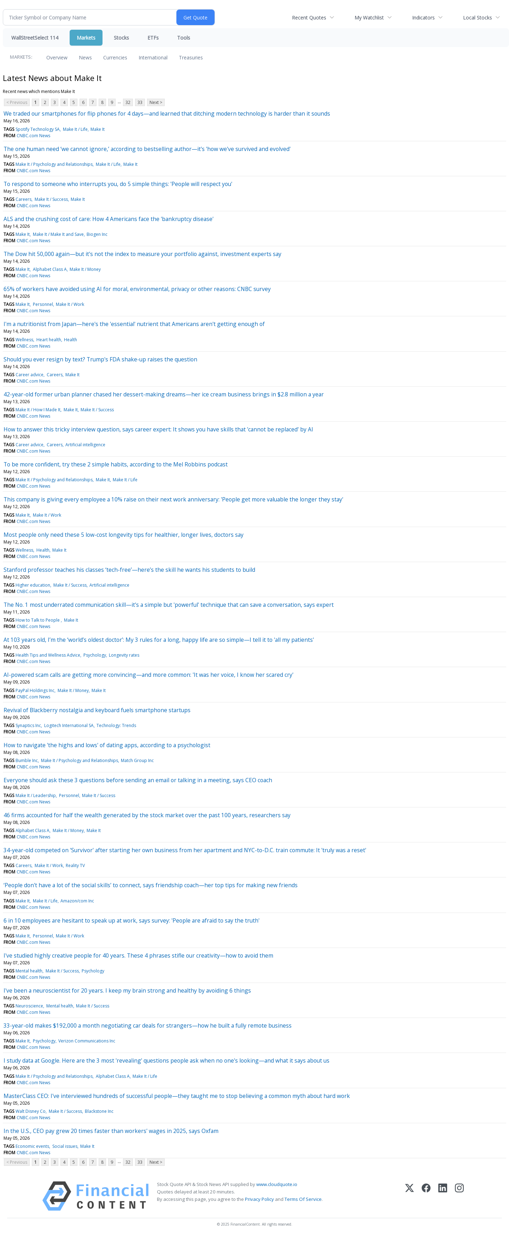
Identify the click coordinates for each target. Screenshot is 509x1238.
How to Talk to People (38, 620)
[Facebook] (426, 1196)
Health (70, 340)
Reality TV (75, 865)
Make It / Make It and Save (58, 234)
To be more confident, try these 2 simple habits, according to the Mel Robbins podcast (116, 464)
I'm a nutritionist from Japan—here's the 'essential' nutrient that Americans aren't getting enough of (134, 324)
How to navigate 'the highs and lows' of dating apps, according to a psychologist (107, 745)
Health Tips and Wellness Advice (48, 655)
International (153, 57)
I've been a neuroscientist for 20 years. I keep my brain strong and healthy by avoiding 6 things (127, 990)
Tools (183, 37)
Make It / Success (51, 199)
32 (127, 102)
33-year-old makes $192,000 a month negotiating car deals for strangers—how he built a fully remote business (148, 1025)
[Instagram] (459, 1196)
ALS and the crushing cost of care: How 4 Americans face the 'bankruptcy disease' (108, 219)
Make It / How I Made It (38, 410)
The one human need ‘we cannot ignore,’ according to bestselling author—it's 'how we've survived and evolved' (147, 149)
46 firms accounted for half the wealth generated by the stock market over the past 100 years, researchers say (147, 815)
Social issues (64, 1146)
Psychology (94, 655)
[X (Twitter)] (409, 1196)
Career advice (29, 375)
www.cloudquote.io (276, 1184)
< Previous (16, 102)
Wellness (24, 340)
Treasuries (191, 57)
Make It (97, 129)
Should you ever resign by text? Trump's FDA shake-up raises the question (100, 359)
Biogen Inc (97, 234)
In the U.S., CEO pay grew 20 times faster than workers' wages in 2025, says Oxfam (111, 1131)
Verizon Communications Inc (86, 1041)
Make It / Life (75, 129)
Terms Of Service (303, 1199)
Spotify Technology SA (38, 129)
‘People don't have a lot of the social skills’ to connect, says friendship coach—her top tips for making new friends (151, 885)
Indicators (423, 17)
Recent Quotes (309, 17)
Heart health (48, 340)
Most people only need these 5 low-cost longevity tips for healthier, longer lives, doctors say (124, 535)
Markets (86, 37)
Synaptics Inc (28, 725)
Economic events (32, 1146)
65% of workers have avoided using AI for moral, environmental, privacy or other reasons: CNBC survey (137, 289)
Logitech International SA (69, 725)
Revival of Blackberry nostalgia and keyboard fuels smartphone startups (97, 710)
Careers (23, 199)
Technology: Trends (116, 725)
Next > (156, 102)
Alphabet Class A (50, 269)
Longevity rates (124, 655)
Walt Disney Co (31, 1111)
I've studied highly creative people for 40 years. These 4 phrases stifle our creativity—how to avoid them (138, 955)
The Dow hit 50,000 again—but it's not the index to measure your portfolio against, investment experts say (142, 254)
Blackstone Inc (99, 1111)
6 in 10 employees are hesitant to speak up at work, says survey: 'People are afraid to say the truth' (131, 920)
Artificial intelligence (85, 445)
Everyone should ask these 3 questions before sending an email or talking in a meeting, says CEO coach (138, 780)
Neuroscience (29, 1006)
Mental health (29, 971)
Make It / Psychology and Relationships (54, 164)
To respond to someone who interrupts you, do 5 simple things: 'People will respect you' (118, 184)
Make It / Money (85, 269)
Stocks (121, 37)
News (85, 57)
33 (140, 102)
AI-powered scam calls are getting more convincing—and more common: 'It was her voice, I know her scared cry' (148, 675)
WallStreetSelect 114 (34, 37)
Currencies (115, 57)
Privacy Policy (259, 1199)
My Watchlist (369, 17)
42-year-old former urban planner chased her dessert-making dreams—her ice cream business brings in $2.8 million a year (164, 394)
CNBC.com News (33, 136)
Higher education (33, 585)
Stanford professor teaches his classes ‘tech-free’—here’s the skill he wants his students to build (129, 570)
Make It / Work (70, 304)
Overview (57, 57)
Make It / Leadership (36, 795)
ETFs (153, 37)
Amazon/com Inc (77, 901)
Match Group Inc (137, 760)
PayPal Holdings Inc (35, 690)
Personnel (43, 304)
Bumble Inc (27, 760)
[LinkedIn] (442, 1196)
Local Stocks (477, 17)
